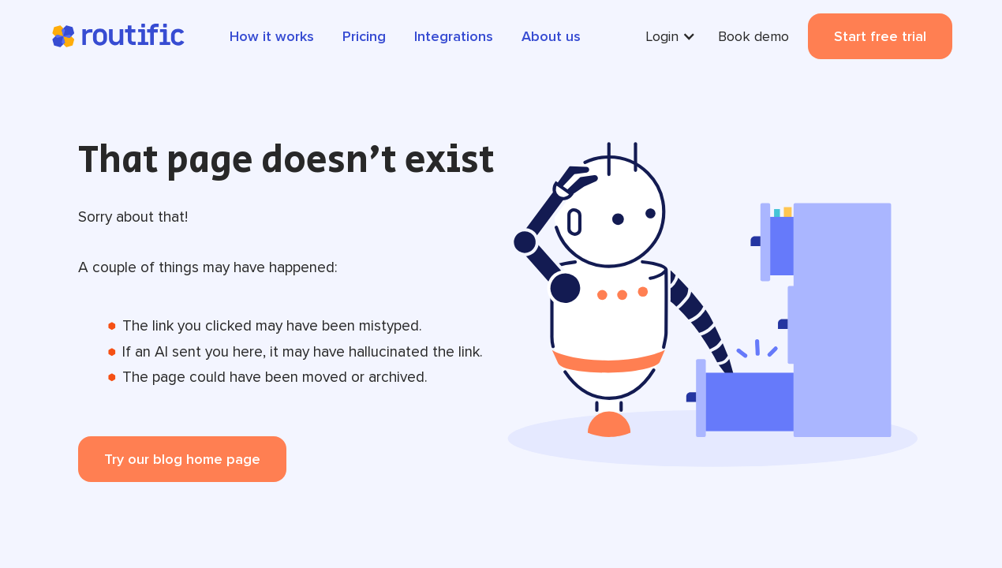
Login (662, 36)
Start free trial (880, 36)
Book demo (753, 36)
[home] (117, 36)
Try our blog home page (182, 459)
